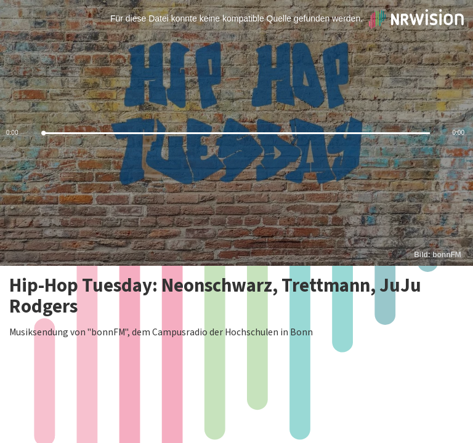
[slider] (236, 133)
